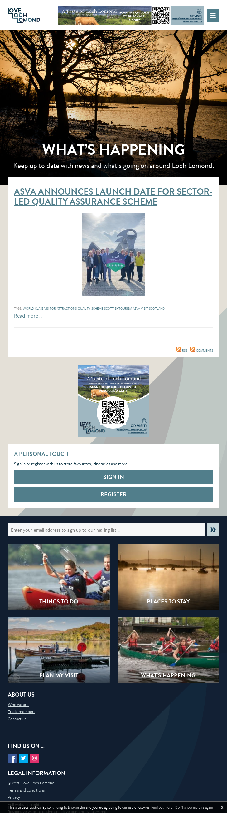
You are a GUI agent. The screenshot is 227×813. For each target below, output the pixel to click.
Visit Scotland (153, 308)
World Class (33, 308)
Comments (201, 350)
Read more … (28, 315)
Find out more (161, 807)
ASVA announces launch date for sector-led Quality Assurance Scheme (113, 196)
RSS (181, 350)
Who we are (18, 704)
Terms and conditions (26, 790)
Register (113, 494)
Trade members (21, 711)
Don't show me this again (194, 807)
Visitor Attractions (60, 308)
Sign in (113, 477)
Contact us (17, 719)
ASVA (137, 308)
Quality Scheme (90, 308)
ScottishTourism (118, 308)
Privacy (14, 797)
